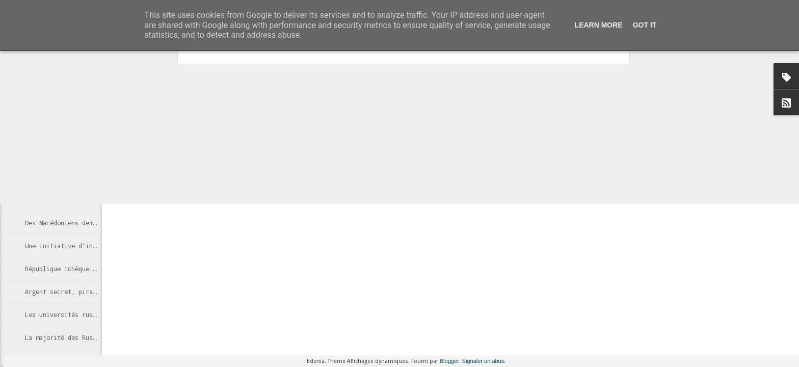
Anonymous (354, 169)
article (217, 124)
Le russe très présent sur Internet (85, 154)
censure (272, 182)
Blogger (449, 361)
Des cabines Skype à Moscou (71, 177)
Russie (328, 182)
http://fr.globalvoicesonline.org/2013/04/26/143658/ (192, 154)
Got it (645, 25)
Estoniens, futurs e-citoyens (75, 200)
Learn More (599, 25)
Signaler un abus (483, 361)
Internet (300, 182)
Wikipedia (358, 182)
